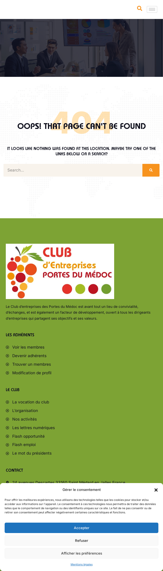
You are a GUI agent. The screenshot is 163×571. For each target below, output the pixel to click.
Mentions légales (82, 564)
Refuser (81, 540)
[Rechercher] (151, 170)
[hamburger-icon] (152, 9)
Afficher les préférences (81, 553)
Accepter (81, 528)
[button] (156, 490)
